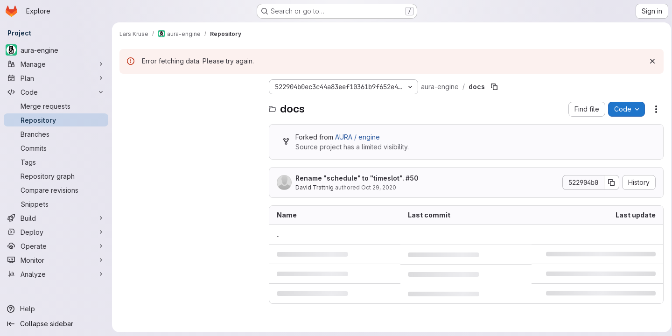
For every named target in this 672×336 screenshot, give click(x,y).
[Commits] (56, 147)
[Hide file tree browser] (126, 86)
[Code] (56, 91)
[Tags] (56, 161)
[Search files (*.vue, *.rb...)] (189, 105)
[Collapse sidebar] (56, 323)
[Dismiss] (649, 61)
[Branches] (56, 133)
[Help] (56, 308)
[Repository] (56, 119)
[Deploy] (56, 231)
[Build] (56, 217)
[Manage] (56, 63)
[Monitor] (56, 259)
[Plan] (56, 77)
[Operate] (56, 245)
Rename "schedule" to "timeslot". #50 (357, 178)
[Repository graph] (56, 175)
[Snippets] (56, 203)
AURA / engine (357, 137)
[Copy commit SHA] (609, 182)
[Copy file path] (494, 86)
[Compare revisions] (56, 189)
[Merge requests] (56, 105)
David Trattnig (314, 187)
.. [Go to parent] (278, 234)
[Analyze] (56, 273)
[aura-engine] (56, 49)
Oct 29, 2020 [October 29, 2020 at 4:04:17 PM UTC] (378, 187)
